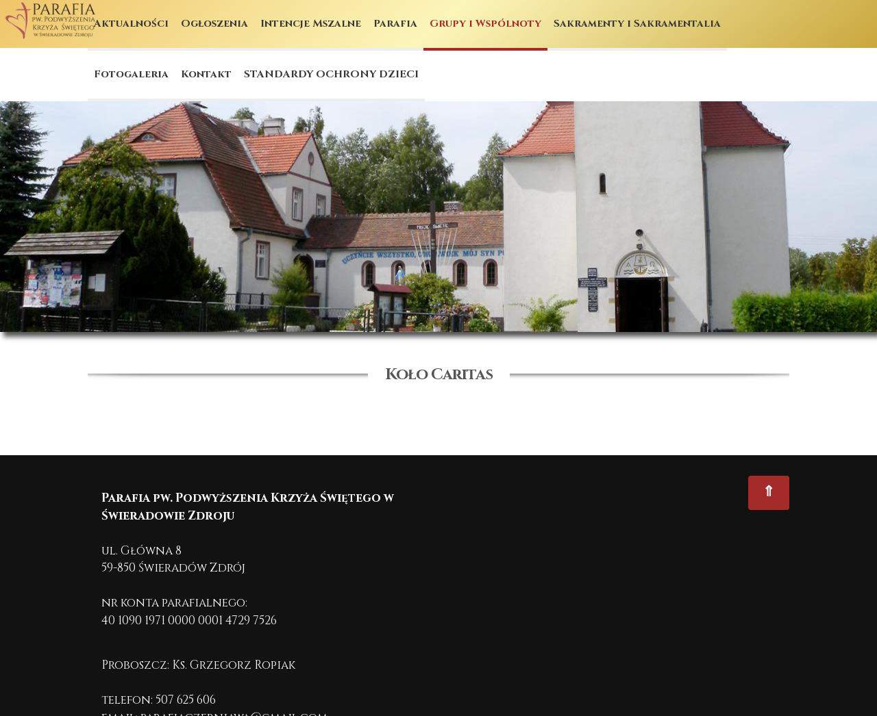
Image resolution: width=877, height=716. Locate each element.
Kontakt (206, 74)
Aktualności (131, 23)
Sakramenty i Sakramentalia (637, 23)
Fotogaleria (131, 74)
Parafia (395, 23)
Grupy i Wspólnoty (485, 23)
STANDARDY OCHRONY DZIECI (331, 74)
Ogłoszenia (214, 23)
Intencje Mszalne (310, 23)
